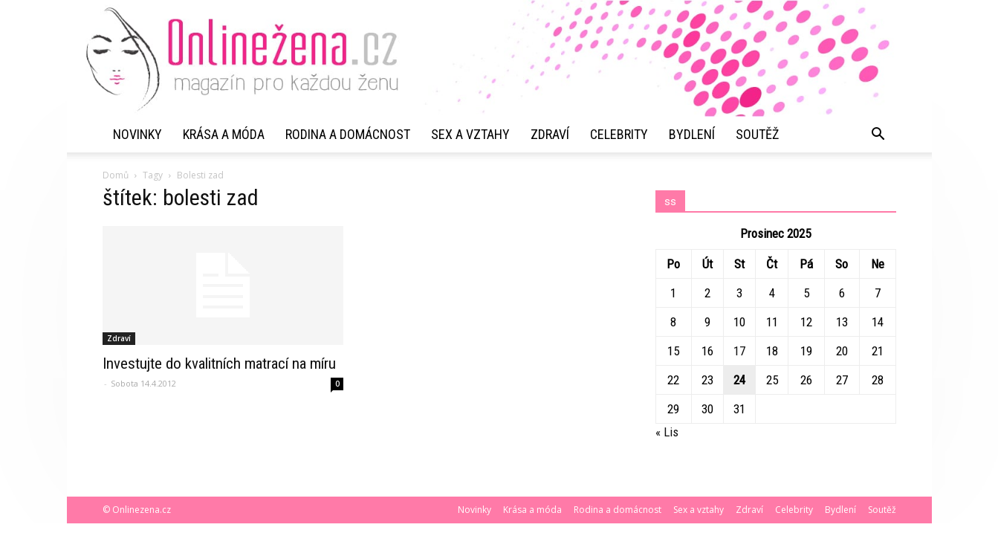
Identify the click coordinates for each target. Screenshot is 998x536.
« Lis (666, 431)
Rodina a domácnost (347, 134)
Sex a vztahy (470, 134)
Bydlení (692, 134)
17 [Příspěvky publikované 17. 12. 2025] (739, 350)
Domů (116, 175)
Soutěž (757, 134)
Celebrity (619, 134)
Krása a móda (224, 134)
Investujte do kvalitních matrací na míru (219, 363)
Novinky (137, 134)
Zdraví (550, 134)
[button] (878, 134)
